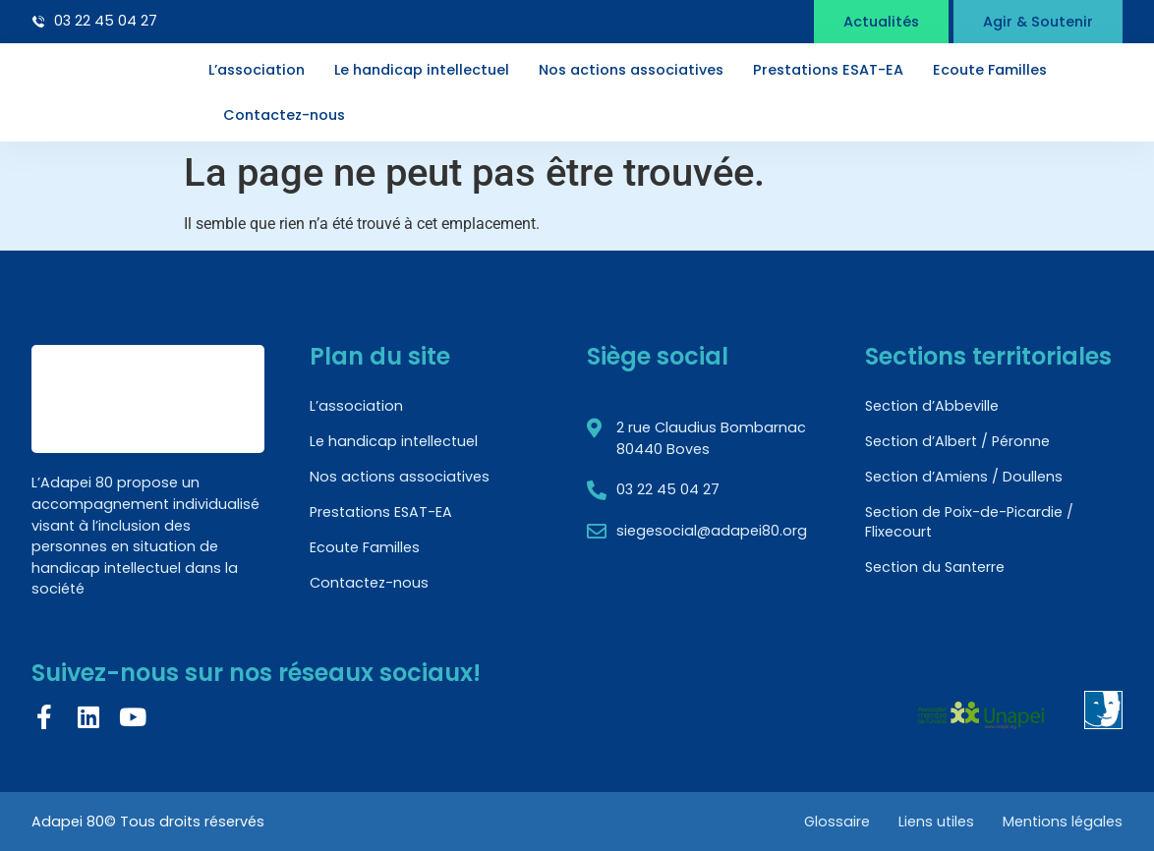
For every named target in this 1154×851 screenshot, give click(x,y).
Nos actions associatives (631, 70)
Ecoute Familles (990, 70)
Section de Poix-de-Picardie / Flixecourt (969, 521)
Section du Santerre (935, 567)
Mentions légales (1063, 821)
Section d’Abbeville (932, 406)
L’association (256, 70)
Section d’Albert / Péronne (957, 441)
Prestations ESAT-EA (828, 70)
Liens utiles (935, 821)
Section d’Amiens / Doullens (964, 476)
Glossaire (835, 821)
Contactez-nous (284, 115)
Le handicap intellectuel (421, 70)
